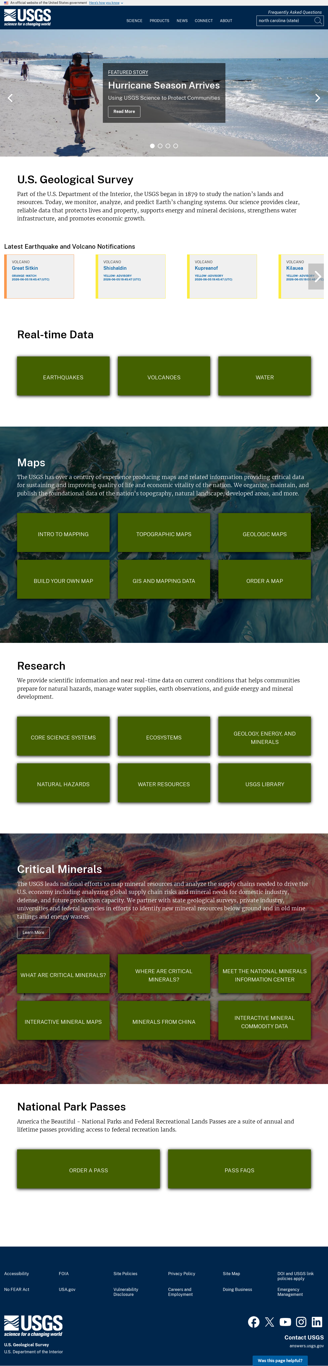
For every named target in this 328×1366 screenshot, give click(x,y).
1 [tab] (152, 146)
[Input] (290, 21)
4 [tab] (175, 146)
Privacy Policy (181, 1273)
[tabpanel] (164, 93)
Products (159, 21)
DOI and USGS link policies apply (295, 1276)
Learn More (33, 932)
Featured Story (128, 72)
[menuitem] (134, 17)
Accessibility (16, 1273)
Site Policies (125, 1273)
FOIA (64, 1273)
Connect (204, 21)
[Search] (318, 21)
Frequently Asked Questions (295, 12)
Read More (124, 111)
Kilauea (294, 268)
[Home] (27, 25)
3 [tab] (168, 146)
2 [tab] (160, 146)
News (182, 21)
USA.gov (67, 1289)
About (226, 21)
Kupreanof (206, 268)
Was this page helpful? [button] (280, 1360)
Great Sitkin (25, 268)
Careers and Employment (180, 1292)
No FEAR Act (16, 1289)
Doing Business (237, 1289)
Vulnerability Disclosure (125, 1292)
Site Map (231, 1273)
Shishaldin (115, 268)
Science (134, 21)
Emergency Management (290, 1292)
